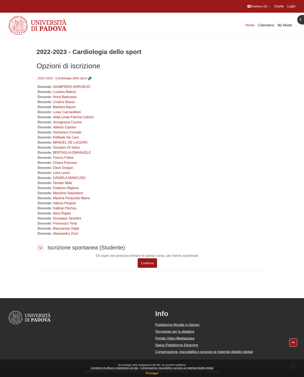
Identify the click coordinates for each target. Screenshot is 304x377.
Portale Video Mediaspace (175, 338)
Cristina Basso (64, 102)
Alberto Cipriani (64, 127)
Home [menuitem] (250, 25)
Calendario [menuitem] (266, 25)
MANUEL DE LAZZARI (70, 142)
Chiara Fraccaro (65, 162)
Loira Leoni (61, 173)
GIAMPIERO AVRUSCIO (71, 87)
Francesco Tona (65, 223)
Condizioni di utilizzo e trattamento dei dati (115, 367)
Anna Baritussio (65, 97)
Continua (147, 263)
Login (291, 6)
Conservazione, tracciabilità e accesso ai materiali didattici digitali (176, 367)
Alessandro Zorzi (65, 233)
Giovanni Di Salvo (66, 147)
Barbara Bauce (64, 107)
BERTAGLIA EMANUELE (72, 152)
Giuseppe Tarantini (67, 218)
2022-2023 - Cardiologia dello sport (62, 78)
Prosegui (152, 373)
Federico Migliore (66, 188)
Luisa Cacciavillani (67, 112)
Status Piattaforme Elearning (176, 345)
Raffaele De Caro (66, 137)
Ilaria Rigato (62, 213)
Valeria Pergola (64, 203)
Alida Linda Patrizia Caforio (73, 117)
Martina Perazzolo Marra (71, 198)
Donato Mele (62, 183)
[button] (259, 6)
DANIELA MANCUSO (69, 178)
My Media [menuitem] (285, 25)
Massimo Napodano (68, 193)
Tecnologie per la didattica (174, 331)
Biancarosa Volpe (66, 228)
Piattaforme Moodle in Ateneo (177, 325)
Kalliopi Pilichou (65, 208)
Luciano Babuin (64, 92)
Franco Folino (63, 157)
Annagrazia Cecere (67, 122)
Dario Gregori (63, 168)
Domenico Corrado (67, 132)
